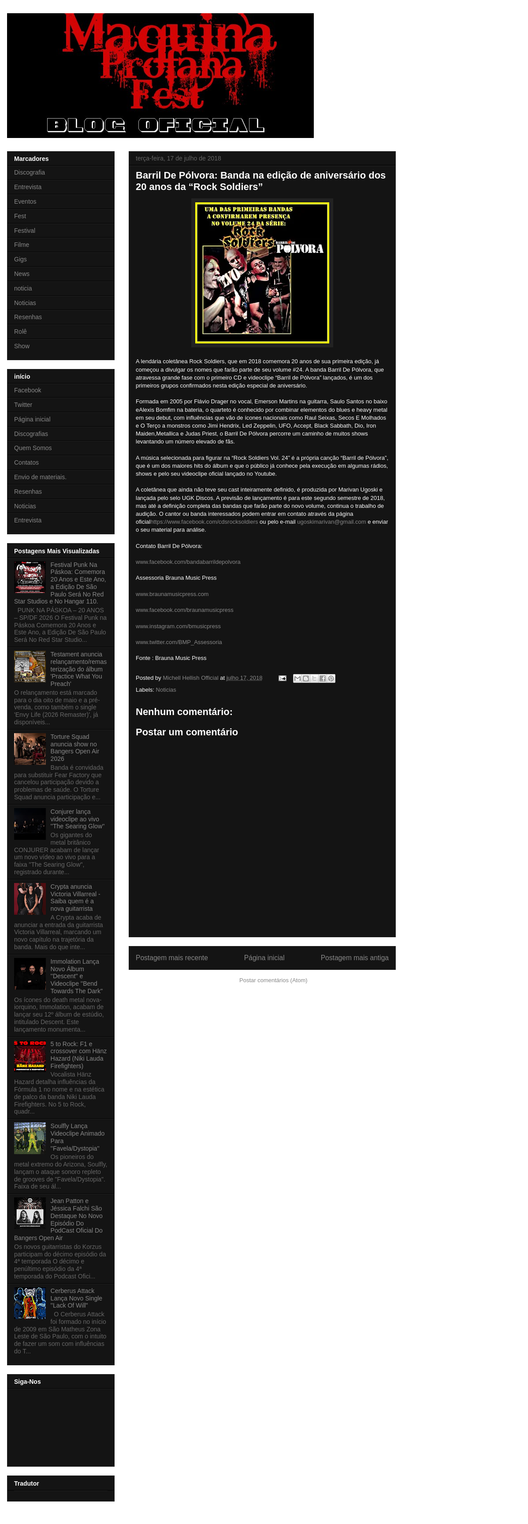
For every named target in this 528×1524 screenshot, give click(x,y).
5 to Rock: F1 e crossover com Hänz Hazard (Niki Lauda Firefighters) (79, 1054)
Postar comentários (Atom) (273, 980)
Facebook (27, 390)
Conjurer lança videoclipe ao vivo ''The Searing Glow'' (78, 819)
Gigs (20, 259)
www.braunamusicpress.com (172, 594)
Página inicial (264, 957)
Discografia (29, 172)
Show (22, 346)
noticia (23, 288)
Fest (20, 216)
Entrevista (27, 186)
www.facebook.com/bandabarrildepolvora (188, 562)
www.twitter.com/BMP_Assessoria (179, 642)
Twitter (23, 404)
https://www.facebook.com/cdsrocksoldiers (204, 521)
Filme (21, 244)
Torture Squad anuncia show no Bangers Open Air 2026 (75, 747)
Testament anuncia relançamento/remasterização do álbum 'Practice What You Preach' (79, 669)
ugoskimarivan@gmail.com (331, 521)
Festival (24, 230)
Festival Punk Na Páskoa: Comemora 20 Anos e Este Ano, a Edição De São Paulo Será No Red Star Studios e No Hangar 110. (60, 583)
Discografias (31, 433)
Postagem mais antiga (355, 957)
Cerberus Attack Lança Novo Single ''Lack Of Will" (77, 1298)
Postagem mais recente (172, 957)
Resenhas (28, 316)
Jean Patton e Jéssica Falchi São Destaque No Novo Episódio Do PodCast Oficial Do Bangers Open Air (58, 1219)
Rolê (20, 331)
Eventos (25, 201)
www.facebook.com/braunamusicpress (185, 610)
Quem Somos (33, 447)
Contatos (26, 462)
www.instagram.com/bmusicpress (178, 626)
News (22, 273)
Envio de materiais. (40, 477)
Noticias (166, 689)
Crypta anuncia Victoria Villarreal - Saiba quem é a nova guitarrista (75, 897)
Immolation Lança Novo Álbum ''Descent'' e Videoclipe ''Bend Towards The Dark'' (77, 976)
